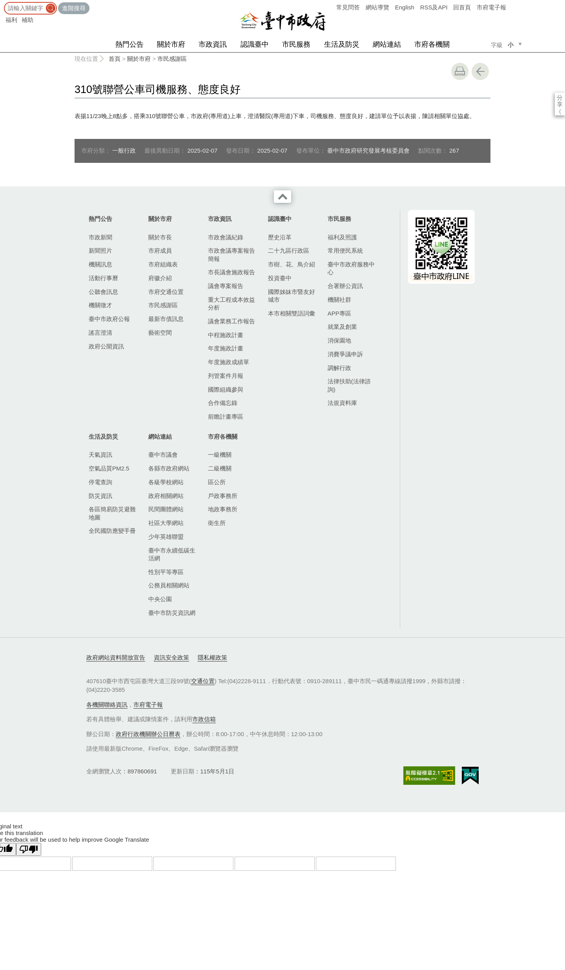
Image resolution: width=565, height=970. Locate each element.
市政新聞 (100, 237)
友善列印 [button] (459, 71)
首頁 (114, 58)
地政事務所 (222, 509)
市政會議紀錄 (225, 237)
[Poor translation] (28, 849)
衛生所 (217, 523)
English (404, 7)
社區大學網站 (166, 523)
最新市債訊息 (166, 318)
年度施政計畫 (225, 348)
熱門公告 (129, 44)
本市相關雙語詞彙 (291, 313)
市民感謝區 (172, 58)
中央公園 (160, 599)
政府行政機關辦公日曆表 (148, 734)
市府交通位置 (166, 291)
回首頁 (462, 7)
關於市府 (171, 44)
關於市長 (160, 237)
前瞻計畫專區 (225, 416)
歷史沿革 (280, 237)
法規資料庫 (342, 402)
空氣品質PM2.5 (109, 468)
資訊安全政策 (171, 657)
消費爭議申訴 (345, 354)
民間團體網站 (166, 509)
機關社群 (339, 299)
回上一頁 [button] (480, 71)
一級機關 (219, 454)
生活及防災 (341, 44)
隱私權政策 (212, 657)
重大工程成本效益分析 (231, 303)
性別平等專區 (166, 572)
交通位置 (203, 681)
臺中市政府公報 (109, 318)
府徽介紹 (160, 278)
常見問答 (348, 7)
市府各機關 (432, 44)
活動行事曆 (103, 278)
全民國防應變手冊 (112, 530)
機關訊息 (100, 264)
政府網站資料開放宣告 (115, 657)
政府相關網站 (166, 495)
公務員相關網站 (169, 585)
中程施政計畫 (225, 335)
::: (2, 3)
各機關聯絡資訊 (107, 704)
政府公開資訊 (106, 346)
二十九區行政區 (288, 250)
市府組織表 (163, 264)
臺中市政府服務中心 (351, 268)
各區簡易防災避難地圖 (112, 513)
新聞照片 (100, 250)
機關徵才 (100, 305)
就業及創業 (342, 326)
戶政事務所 (222, 495)
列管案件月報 (225, 375)
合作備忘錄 (222, 402)
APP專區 (339, 313)
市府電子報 (491, 7)
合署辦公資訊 (345, 286)
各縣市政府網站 (169, 468)
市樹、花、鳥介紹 (291, 264)
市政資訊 (213, 44)
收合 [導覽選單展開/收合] (282, 196)
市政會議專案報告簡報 (231, 254)
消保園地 (339, 340)
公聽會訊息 (103, 291)
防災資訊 (100, 495)
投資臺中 (280, 278)
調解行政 (339, 368)
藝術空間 (160, 332)
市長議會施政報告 (231, 272)
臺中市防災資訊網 (171, 612)
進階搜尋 (74, 8)
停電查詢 (100, 482)
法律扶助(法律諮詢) (349, 385)
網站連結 (387, 44)
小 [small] (511, 44)
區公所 (217, 482)
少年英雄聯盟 (166, 536)
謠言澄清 (100, 332)
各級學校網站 (166, 482)
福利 (11, 19)
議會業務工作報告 (231, 321)
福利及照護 (342, 237)
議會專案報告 (225, 286)
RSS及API (434, 7)
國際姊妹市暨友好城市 (291, 295)
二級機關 (219, 468)
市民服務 (296, 44)
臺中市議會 (163, 454)
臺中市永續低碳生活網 (171, 554)
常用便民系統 (345, 250)
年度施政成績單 (228, 362)
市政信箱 (204, 719)
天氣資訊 (100, 454)
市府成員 (160, 250)
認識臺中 (255, 44)
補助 (27, 19)
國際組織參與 (225, 389)
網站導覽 (377, 7)
